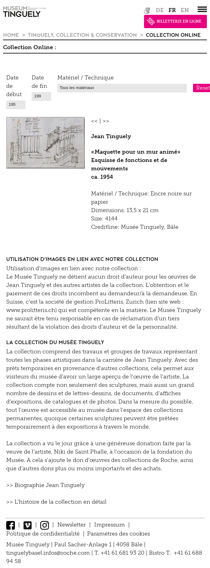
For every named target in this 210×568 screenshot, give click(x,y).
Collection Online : (29, 47)
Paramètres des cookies (118, 533)
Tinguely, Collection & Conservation (83, 34)
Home (11, 34)
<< (94, 120)
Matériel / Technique (85, 77)
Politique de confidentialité (43, 533)
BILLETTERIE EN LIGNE (174, 21)
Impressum (109, 524)
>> (106, 120)
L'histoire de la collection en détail (61, 501)
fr (172, 10)
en (185, 10)
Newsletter (71, 524)
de (160, 10)
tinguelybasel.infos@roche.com (48, 552)
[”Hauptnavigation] (202, 9)
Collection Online (173, 34)
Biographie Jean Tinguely (50, 485)
